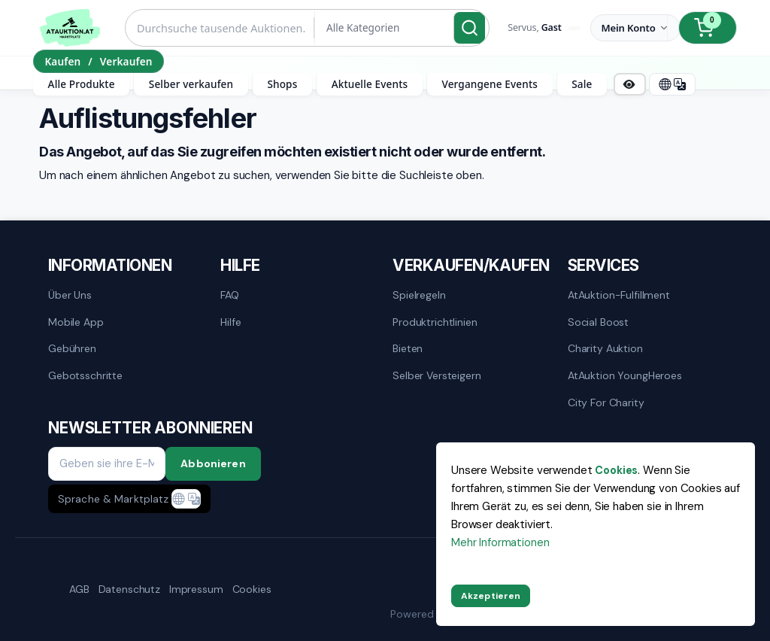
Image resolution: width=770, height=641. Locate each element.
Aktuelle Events (370, 84)
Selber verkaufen (191, 84)
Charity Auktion (605, 348)
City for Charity (606, 402)
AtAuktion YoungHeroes (625, 375)
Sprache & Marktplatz (113, 499)
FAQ (229, 295)
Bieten (408, 348)
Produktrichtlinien (435, 322)
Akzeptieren (490, 596)
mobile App (76, 322)
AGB (79, 589)
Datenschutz (129, 589)
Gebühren (72, 348)
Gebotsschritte (85, 375)
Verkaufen (126, 61)
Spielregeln (419, 295)
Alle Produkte (81, 84)
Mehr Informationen (500, 542)
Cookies (251, 589)
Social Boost (598, 322)
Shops (282, 84)
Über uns (70, 295)
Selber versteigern (436, 375)
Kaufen (62, 61)
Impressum (196, 589)
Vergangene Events (489, 84)
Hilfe (230, 322)
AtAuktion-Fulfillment (619, 295)
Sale (581, 84)
